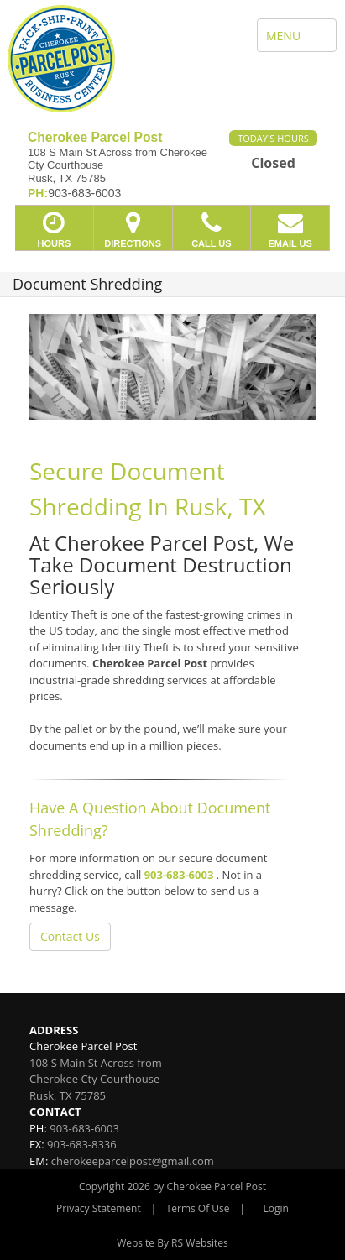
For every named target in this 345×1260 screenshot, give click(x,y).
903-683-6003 (179, 874)
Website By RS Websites (172, 1243)
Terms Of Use (198, 1208)
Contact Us (70, 936)
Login (276, 1208)
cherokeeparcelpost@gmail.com (132, 1161)
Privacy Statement (98, 1208)
